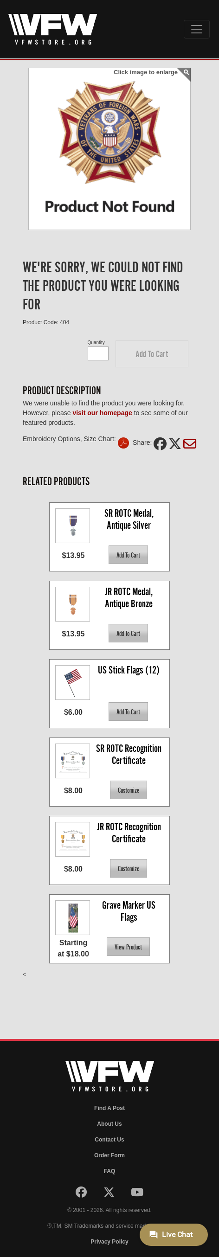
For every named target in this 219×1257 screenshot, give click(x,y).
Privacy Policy (109, 1241)
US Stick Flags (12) (129, 670)
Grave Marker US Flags (129, 911)
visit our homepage (102, 413)
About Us (109, 1124)
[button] (152, 353)
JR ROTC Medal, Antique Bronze (130, 597)
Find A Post (109, 1108)
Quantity (96, 342)
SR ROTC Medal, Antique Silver (129, 519)
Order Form (109, 1155)
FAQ (110, 1171)
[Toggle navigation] (197, 29)
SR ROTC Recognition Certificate (129, 754)
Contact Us (109, 1139)
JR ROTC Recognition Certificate (130, 833)
